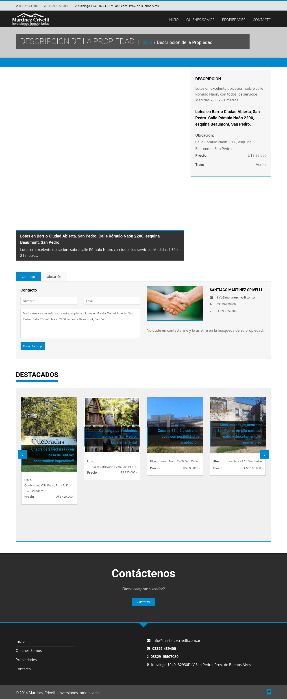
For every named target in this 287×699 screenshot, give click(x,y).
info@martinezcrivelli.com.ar (236, 297)
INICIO (173, 19)
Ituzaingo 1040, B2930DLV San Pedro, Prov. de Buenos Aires (118, 6)
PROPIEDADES (233, 19)
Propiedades (26, 659)
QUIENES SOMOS (200, 19)
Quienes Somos (29, 650)
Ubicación (54, 276)
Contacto (28, 276)
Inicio (147, 42)
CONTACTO (262, 19)
